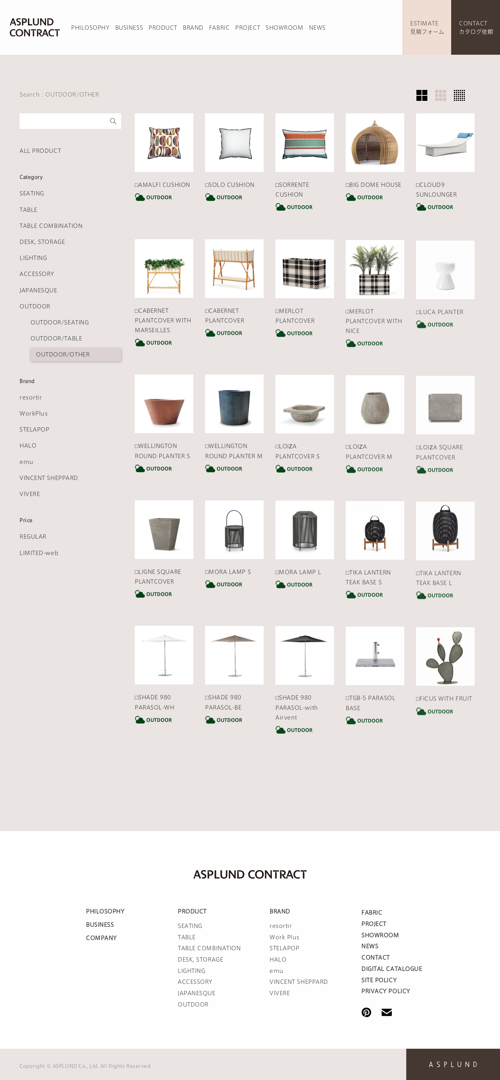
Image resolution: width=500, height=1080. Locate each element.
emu (27, 462)
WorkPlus (34, 413)
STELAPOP (34, 429)
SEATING (32, 193)
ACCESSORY (37, 274)
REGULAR (33, 536)
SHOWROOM (284, 27)
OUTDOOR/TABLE (56, 338)
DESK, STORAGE (42, 242)
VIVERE (30, 494)
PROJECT (247, 27)
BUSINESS (129, 27)
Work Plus (285, 937)
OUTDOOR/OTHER (62, 354)
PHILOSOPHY (90, 27)
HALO (28, 445)
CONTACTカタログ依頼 (476, 27)
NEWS (317, 27)
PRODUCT (162, 27)
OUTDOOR (35, 306)
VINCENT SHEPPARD (49, 478)
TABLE (29, 210)
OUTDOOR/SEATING (59, 322)
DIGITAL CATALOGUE (391, 969)
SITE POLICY (378, 980)
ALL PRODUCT (40, 151)
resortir (31, 397)
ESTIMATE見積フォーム (427, 27)
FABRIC (219, 27)
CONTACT (375, 957)
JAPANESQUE (38, 290)
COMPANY (101, 938)
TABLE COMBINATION (51, 226)
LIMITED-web (39, 553)
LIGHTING (33, 258)
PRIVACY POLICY (385, 991)
